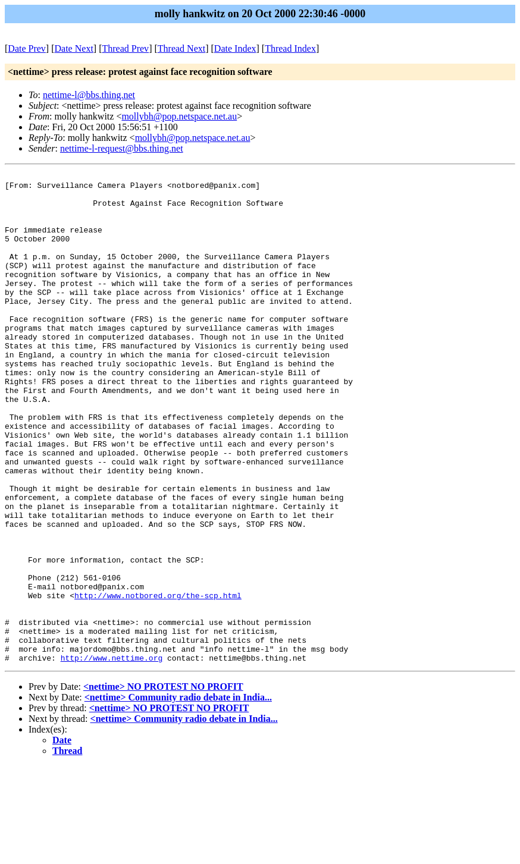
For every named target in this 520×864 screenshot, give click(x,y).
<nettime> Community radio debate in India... (178, 795)
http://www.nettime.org (112, 755)
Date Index (235, 48)
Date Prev (27, 48)
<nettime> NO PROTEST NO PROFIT (163, 785)
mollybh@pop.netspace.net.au (179, 116)
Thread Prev (125, 48)
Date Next (74, 48)
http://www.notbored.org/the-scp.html (158, 681)
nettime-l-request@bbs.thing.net (121, 148)
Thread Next (181, 48)
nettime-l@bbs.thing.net (89, 95)
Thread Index (290, 48)
